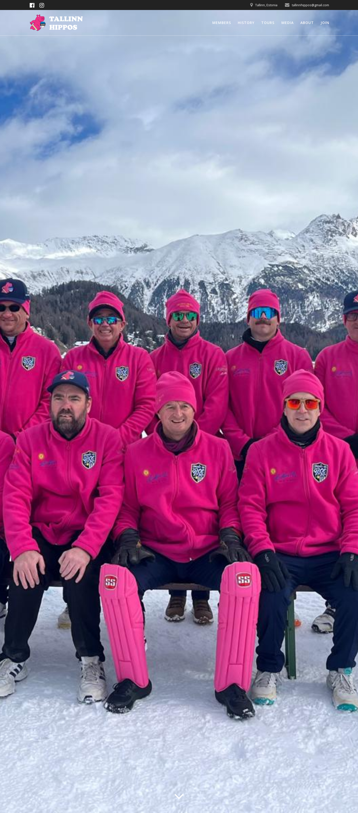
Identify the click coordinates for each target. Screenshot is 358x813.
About (307, 22)
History (246, 22)
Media (287, 22)
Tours (267, 22)
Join (325, 22)
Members (221, 22)
